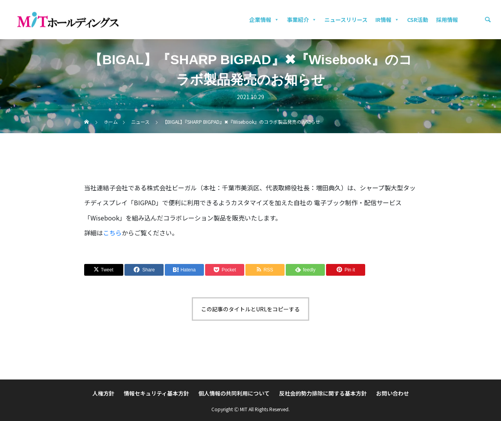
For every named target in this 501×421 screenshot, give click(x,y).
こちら (112, 232)
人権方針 (103, 393)
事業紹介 (302, 19)
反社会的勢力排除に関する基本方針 (323, 393)
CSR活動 (417, 19)
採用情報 (447, 19)
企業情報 (264, 19)
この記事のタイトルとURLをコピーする (250, 309)
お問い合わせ (392, 393)
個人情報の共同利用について (234, 393)
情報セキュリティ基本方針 (156, 393)
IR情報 (387, 19)
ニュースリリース (346, 19)
